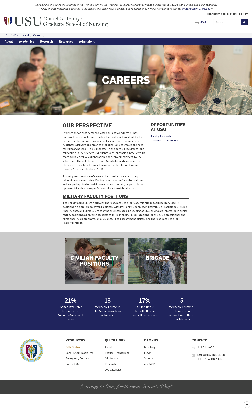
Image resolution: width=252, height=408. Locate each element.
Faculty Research (161, 136)
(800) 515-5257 (205, 347)
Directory (149, 347)
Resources (66, 41)
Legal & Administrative (79, 352)
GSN (15, 35)
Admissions (87, 41)
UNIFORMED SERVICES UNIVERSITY (226, 14)
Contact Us (72, 364)
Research (46, 41)
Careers (37, 35)
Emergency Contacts (78, 358)
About (25, 35)
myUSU (149, 364)
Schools (148, 358)
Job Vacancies (113, 369)
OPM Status (73, 347)
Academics (26, 41)
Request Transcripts (117, 352)
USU (6, 35)
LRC (147, 352)
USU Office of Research (164, 140)
